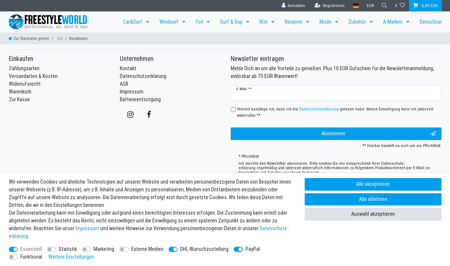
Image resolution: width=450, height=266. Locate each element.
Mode (325, 21)
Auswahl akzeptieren (373, 214)
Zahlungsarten (24, 68)
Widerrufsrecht (25, 84)
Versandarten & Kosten (33, 76)
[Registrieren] (328, 5)
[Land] (354, 5)
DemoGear (431, 21)
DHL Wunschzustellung (204, 249)
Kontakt (128, 68)
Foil (200, 21)
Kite (264, 21)
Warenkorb (20, 91)
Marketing (104, 249)
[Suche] (383, 5)
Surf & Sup (232, 21)
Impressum (131, 91)
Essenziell (31, 249)
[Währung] (368, 5)
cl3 (59, 38)
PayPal (253, 249)
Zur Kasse (19, 99)
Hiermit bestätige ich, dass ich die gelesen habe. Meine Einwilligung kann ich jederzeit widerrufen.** (335, 112)
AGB (124, 84)
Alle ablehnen (373, 199)
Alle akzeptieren (373, 184)
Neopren (294, 21)
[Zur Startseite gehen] (29, 38)
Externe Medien (147, 249)
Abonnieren (378, 133)
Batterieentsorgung (140, 99)
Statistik (68, 249)
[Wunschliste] (400, 5)
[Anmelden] (292, 5)
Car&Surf (133, 21)
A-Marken (393, 21)
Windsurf (169, 21)
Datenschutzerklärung (143, 76)
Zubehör (357, 21)
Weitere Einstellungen (71, 256)
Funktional (31, 256)
